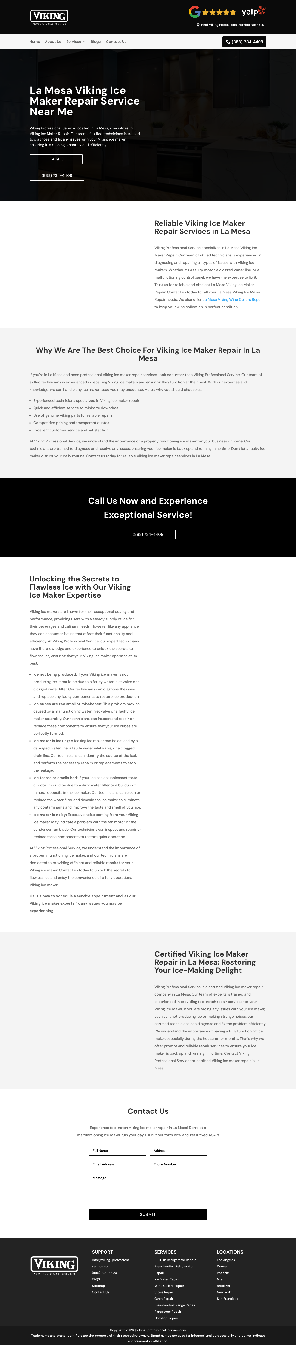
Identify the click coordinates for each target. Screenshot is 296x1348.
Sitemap (98, 1288)
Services (73, 42)
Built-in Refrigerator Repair (175, 1262)
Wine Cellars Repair (169, 1288)
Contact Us (116, 42)
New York (224, 1295)
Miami (221, 1282)
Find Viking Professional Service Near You (229, 25)
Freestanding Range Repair (174, 1308)
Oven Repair (163, 1301)
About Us (53, 42)
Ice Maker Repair (166, 1282)
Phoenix (223, 1275)
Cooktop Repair (166, 1320)
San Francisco (227, 1301)
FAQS (96, 1282)
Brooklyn (223, 1288)
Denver (222, 1269)
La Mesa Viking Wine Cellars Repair (233, 301)
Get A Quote (56, 159)
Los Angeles (226, 1262)
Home (35, 42)
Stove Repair (164, 1295)
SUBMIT (148, 1216)
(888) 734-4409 (247, 42)
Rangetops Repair (167, 1314)
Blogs (96, 42)
